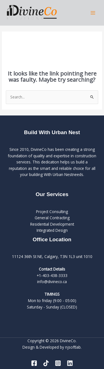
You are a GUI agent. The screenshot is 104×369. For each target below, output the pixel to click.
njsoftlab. (73, 347)
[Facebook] (34, 363)
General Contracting (52, 217)
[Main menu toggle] (93, 12)
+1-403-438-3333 (52, 275)
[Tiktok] (46, 363)
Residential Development (52, 224)
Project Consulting (52, 211)
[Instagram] (58, 363)
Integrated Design (52, 230)
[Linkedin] (70, 363)
